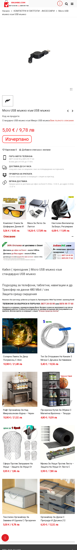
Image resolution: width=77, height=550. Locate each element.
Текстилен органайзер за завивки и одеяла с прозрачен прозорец (19, 520)
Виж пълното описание (62, 120)
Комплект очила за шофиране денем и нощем (13, 226)
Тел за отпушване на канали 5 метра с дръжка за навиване (56, 358)
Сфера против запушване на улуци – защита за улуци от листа (18, 467)
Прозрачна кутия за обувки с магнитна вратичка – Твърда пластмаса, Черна (56, 413)
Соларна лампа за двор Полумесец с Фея (15, 358)
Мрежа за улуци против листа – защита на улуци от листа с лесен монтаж (57, 467)
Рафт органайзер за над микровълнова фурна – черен (18, 412)
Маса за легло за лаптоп (36, 225)
